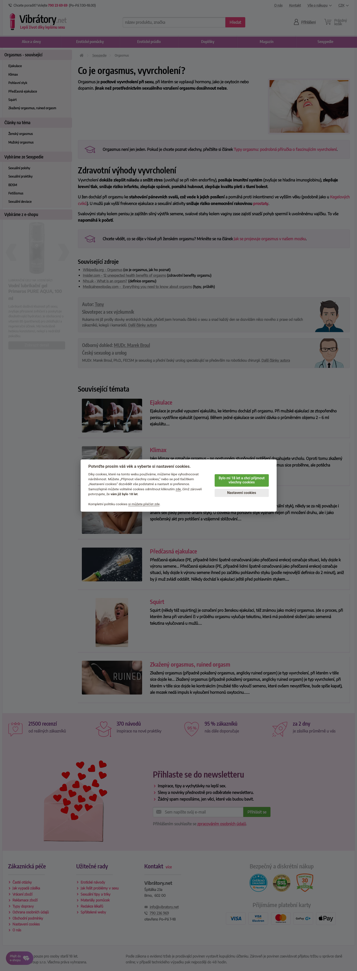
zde (178, 489)
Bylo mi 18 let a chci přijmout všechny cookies (241, 480)
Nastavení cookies (241, 493)
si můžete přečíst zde (144, 504)
